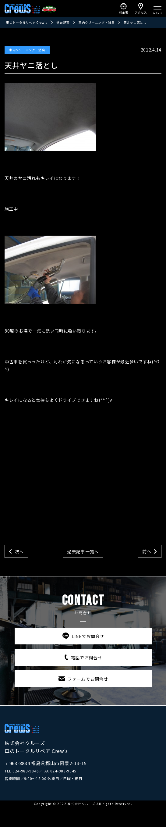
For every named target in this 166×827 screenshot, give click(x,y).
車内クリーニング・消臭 (27, 50)
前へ (146, 551)
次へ (19, 551)
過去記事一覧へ (83, 551)
